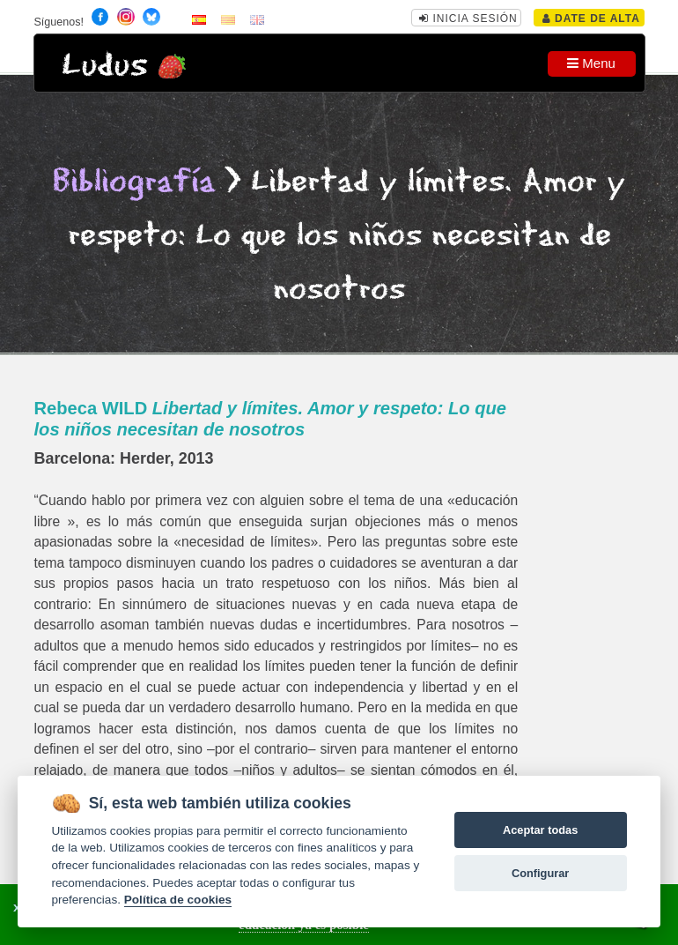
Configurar (540, 873)
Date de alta (591, 18)
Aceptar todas (540, 830)
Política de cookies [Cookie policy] (178, 899)
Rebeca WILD (270, 418)
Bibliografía (134, 182)
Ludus (105, 65)
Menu (591, 63)
